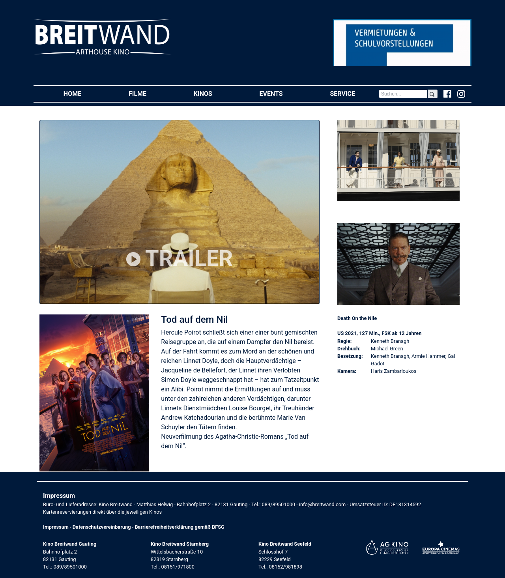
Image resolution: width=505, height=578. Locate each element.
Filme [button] (149, 93)
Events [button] (283, 93)
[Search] (403, 94)
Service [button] (354, 93)
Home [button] (84, 93)
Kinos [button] (215, 93)
